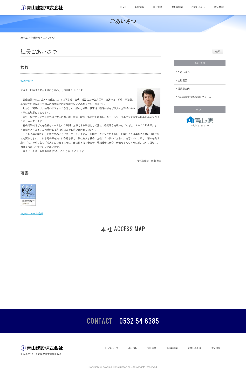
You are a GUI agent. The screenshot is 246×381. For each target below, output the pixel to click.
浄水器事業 (177, 7)
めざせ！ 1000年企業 (31, 213)
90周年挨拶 (26, 80)
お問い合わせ (198, 7)
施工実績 (157, 7)
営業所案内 (184, 88)
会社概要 (182, 80)
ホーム (24, 37)
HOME (122, 7)
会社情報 (139, 7)
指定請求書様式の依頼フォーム (194, 97)
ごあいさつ (184, 72)
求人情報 (219, 7)
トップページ (111, 348)
